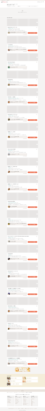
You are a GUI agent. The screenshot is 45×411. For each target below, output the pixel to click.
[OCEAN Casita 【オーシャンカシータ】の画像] (22, 266)
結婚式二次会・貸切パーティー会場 (17, 392)
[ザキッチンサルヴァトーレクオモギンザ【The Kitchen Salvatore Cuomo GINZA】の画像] (22, 231)
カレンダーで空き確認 (32, 50)
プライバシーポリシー (16, 408)
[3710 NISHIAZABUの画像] (22, 249)
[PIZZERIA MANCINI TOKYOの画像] (22, 336)
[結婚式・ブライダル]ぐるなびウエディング (10, 392)
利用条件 (13, 408)
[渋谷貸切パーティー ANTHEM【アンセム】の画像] (22, 179)
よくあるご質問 (35, 408)
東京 (20, 392)
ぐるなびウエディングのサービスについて (30, 408)
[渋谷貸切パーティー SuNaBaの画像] (22, 127)
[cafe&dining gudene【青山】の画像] (22, 196)
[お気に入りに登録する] (36, 27)
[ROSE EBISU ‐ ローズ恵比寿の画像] (22, 92)
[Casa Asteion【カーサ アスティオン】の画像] (22, 109)
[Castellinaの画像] (22, 214)
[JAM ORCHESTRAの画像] (22, 74)
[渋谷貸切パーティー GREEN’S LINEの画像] (22, 162)
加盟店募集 (26, 408)
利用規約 (11, 408)
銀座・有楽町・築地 (22, 392)
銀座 (25, 392)
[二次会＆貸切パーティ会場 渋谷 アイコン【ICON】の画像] (22, 283)
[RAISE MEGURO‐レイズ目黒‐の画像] (22, 301)
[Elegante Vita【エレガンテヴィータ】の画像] (22, 22)
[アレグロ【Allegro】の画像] (22, 40)
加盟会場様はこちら (22, 408)
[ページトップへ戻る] (22, 390)
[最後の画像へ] (37, 22)
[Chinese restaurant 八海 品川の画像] (22, 144)
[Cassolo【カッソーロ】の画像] (22, 318)
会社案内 (9, 408)
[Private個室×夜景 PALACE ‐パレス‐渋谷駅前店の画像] (22, 353)
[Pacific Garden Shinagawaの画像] (22, 57)
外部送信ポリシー (19, 408)
